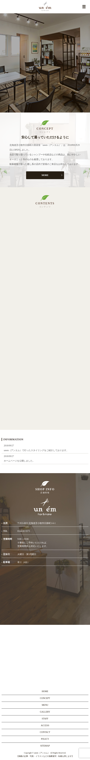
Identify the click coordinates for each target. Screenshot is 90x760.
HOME (45, 691)
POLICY (45, 739)
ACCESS (45, 725)
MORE (45, 175)
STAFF (45, 718)
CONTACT (45, 732)
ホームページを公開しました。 (19, 461)
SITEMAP (45, 746)
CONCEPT (45, 698)
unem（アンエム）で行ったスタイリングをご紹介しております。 (36, 450)
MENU (45, 705)
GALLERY (45, 712)
